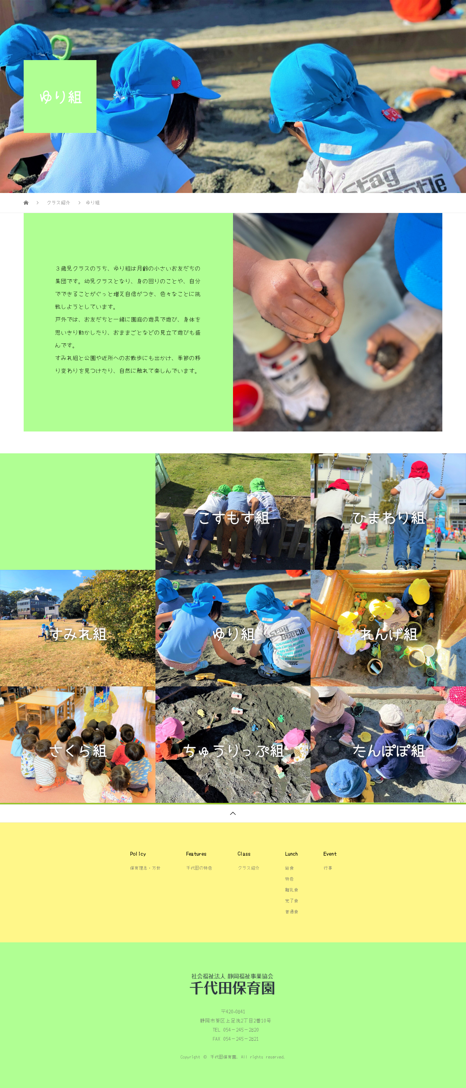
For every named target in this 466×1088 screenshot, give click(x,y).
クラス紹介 (358, 12)
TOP (214, 12)
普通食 (291, 911)
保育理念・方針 (307, 12)
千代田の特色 (253, 12)
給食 (396, 12)
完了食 (291, 900)
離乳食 (291, 889)
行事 (427, 12)
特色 (289, 878)
